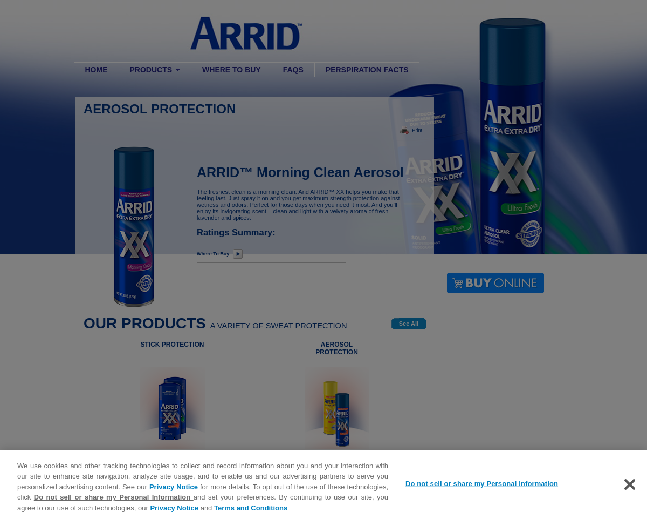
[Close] (630, 489)
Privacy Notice (173, 492)
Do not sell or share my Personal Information (114, 502)
